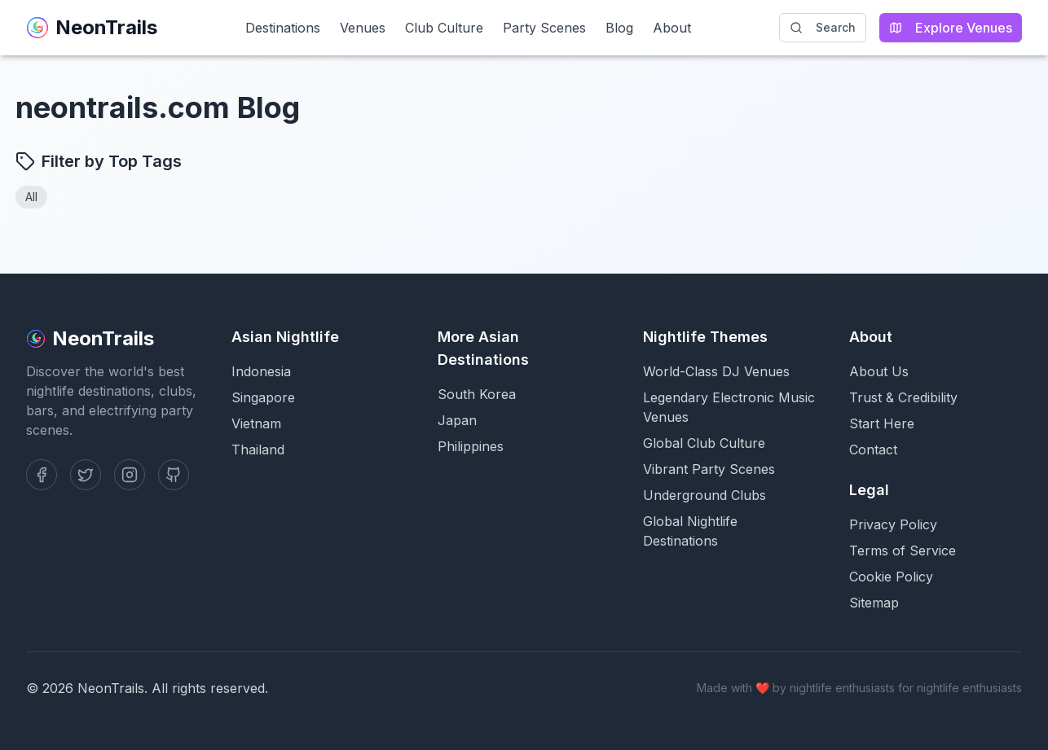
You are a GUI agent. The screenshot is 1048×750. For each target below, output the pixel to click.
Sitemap (874, 602)
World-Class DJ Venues (716, 371)
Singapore (263, 397)
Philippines (471, 446)
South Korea (477, 394)
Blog (619, 28)
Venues (362, 28)
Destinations (282, 28)
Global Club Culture (704, 443)
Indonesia (261, 371)
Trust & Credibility (903, 397)
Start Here (881, 423)
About (672, 28)
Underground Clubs (704, 495)
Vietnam (256, 423)
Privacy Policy (893, 524)
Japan (457, 420)
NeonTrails (91, 27)
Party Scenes (544, 28)
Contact (873, 449)
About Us (879, 371)
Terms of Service (902, 550)
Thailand (257, 449)
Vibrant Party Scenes (709, 469)
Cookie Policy (891, 576)
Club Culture (444, 28)
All (31, 197)
